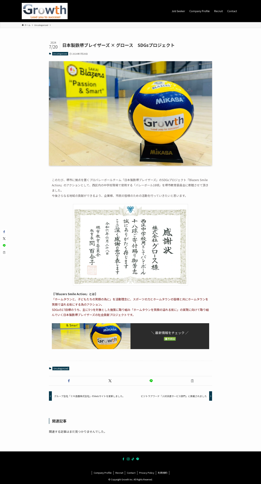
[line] (137, 459)
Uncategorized (60, 53)
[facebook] (123, 459)
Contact (131, 472)
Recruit (119, 472)
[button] (69, 381)
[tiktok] (133, 459)
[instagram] (128, 459)
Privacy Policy (146, 472)
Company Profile (103, 472)
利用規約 (162, 472)
